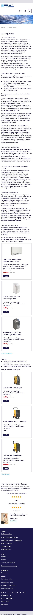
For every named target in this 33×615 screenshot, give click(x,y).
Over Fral (3, 556)
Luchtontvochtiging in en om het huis (11, 540)
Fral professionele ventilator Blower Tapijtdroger (17, 364)
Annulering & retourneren (8, 585)
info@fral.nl (13, 520)
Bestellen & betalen (6, 579)
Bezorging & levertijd (7, 582)
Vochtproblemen (6, 546)
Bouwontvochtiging (6, 543)
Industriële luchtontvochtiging (9, 537)
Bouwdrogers (5, 474)
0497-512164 (13, 519)
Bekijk (6, 276)
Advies (3, 576)
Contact (3, 559)
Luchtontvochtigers (7, 353)
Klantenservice (5, 572)
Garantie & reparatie (7, 588)
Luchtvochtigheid (6, 549)
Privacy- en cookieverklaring (9, 566)
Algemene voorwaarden (8, 562)
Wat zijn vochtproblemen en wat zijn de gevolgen (17, 366)
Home (3, 27)
